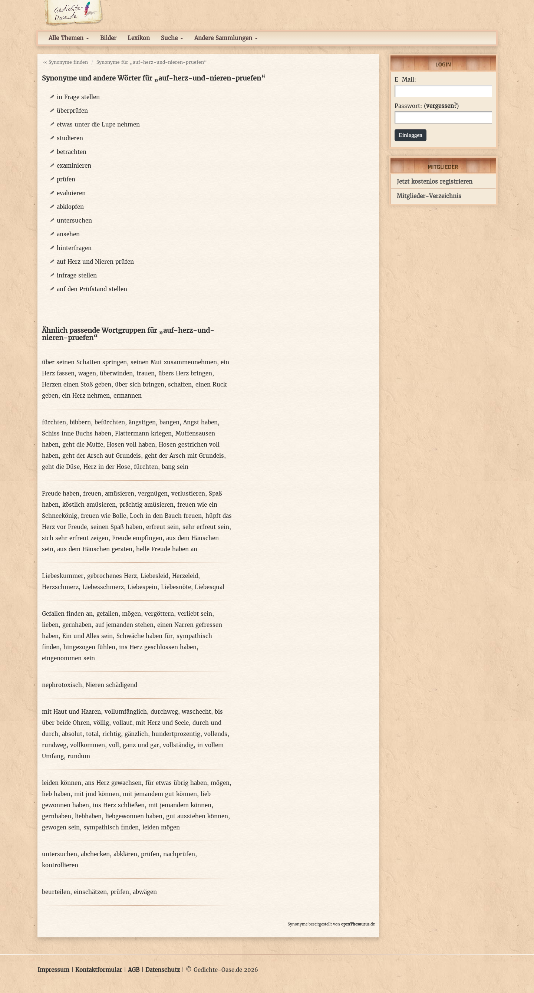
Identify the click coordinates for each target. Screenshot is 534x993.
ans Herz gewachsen (113, 782)
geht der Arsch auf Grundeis (101, 455)
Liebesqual (209, 587)
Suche (172, 38)
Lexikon (139, 38)
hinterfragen (74, 247)
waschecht (196, 711)
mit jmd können (96, 794)
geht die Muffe (82, 444)
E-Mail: (405, 79)
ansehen (68, 234)
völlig (101, 722)
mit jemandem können (179, 805)
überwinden (116, 373)
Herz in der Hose (106, 466)
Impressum (53, 969)
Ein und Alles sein (87, 635)
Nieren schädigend (111, 684)
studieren (70, 138)
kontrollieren (60, 865)
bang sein (175, 466)
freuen (92, 493)
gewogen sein (61, 827)
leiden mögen (161, 827)
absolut (72, 733)
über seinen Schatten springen (84, 362)
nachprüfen (179, 854)
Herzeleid (185, 575)
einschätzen (90, 891)
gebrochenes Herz (112, 575)
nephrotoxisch (62, 684)
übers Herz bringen (185, 373)
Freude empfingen (137, 538)
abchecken (95, 854)
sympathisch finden (111, 827)
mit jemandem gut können (160, 794)
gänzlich (136, 733)
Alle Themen (69, 38)
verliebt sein (195, 613)
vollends (215, 733)
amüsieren (119, 493)
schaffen (180, 384)
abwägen (145, 891)
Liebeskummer (62, 575)
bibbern (80, 422)
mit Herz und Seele (162, 722)
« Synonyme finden (65, 62)
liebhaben (88, 816)
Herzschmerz (60, 587)
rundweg (54, 745)
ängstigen (142, 422)
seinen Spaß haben (116, 526)
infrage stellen (77, 275)
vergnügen (153, 493)
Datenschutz (162, 969)
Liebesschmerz (103, 587)
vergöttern (159, 613)
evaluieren (71, 193)
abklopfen (70, 206)
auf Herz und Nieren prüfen (95, 261)
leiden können (61, 782)
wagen (87, 373)
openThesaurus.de (358, 924)
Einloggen (410, 135)
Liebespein (142, 587)
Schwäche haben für (144, 635)
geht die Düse (61, 466)
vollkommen (87, 745)
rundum (78, 756)
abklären (125, 854)
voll (114, 745)
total (92, 733)
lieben (50, 624)
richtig (111, 733)
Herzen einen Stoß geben (76, 384)
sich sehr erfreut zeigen (75, 538)
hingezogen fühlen (89, 647)
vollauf (122, 722)
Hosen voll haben (131, 444)
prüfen (66, 179)
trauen (145, 373)
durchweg (164, 711)
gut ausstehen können (197, 816)
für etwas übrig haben (176, 782)
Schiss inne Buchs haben (76, 433)
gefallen (107, 613)
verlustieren (188, 493)
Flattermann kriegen (143, 433)
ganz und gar (141, 745)
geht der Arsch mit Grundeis (184, 455)
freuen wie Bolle (103, 515)
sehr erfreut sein (205, 526)
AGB (133, 969)
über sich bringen (139, 384)
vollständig (178, 745)
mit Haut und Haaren (71, 711)
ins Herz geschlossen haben (158, 647)
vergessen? (441, 105)
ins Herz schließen (119, 805)
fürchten (54, 422)
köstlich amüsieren (89, 504)
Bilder (108, 38)
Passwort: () (427, 106)
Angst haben (200, 422)
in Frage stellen (78, 97)
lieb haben (56, 794)
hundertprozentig (176, 733)
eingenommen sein (68, 658)
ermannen (127, 395)
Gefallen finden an (67, 613)
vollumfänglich (126, 711)
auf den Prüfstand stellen (92, 289)
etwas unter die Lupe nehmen (98, 124)
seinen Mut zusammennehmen (174, 362)
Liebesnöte (176, 587)
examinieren (74, 165)
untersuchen (74, 220)
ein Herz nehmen (86, 395)
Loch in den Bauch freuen (166, 515)
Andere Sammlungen (226, 38)
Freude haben (60, 493)
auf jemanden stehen (124, 624)
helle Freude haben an (166, 549)
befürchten (110, 422)
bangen (169, 422)
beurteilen (56, 891)
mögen (131, 613)
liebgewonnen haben (133, 816)
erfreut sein (162, 526)
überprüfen (72, 110)
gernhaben (77, 624)
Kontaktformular (98, 969)
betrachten (71, 151)
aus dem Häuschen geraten (94, 549)
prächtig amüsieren (146, 504)
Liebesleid (154, 575)
